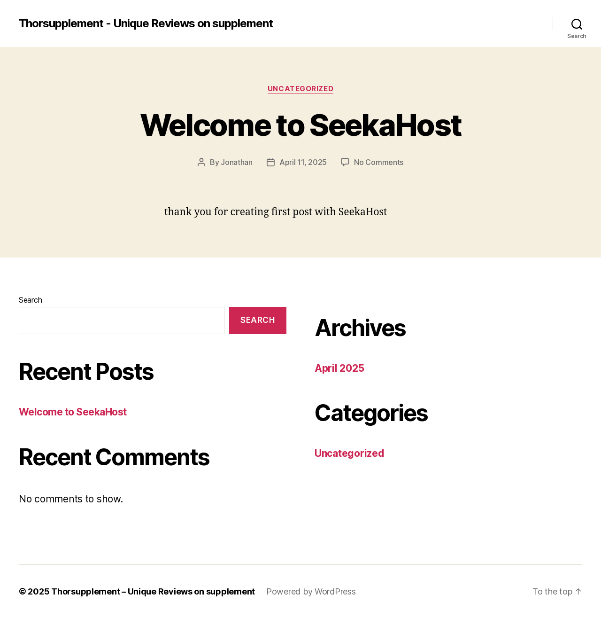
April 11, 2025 (303, 162)
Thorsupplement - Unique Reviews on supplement (146, 23)
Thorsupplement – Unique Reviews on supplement (153, 591)
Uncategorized (300, 89)
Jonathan (237, 162)
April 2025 (339, 368)
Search (30, 300)
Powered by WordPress (311, 591)
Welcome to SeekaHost (301, 125)
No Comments (378, 162)
